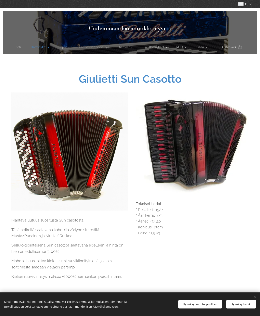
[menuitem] (17, 47)
